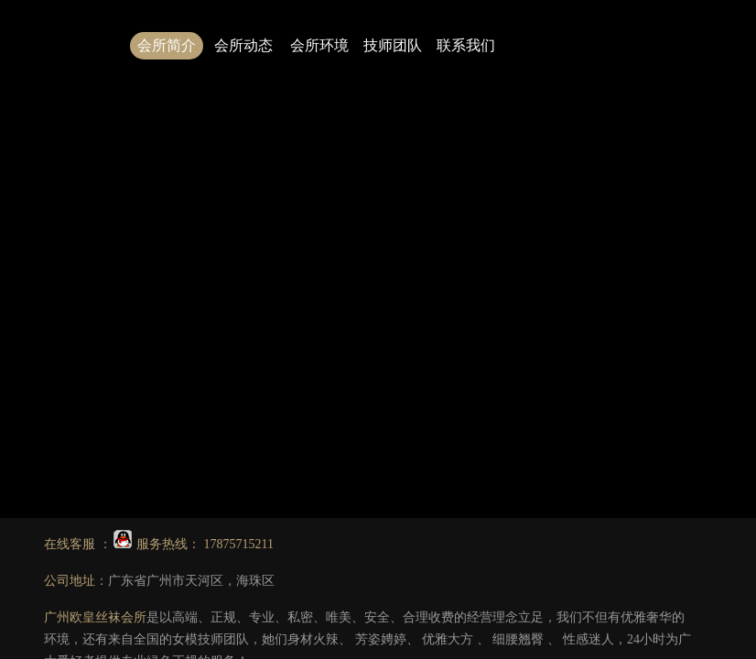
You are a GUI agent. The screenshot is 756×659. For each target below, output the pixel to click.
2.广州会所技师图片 (580, 284)
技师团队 (392, 45)
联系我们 (466, 45)
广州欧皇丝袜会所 (95, 617)
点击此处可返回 (459, 240)
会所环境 (319, 45)
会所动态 (243, 45)
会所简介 (166, 45)
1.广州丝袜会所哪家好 (449, 284)
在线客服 (71, 544)
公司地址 (69, 581)
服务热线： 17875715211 (193, 544)
